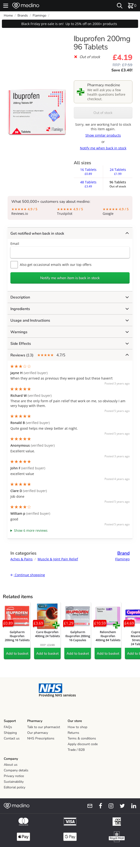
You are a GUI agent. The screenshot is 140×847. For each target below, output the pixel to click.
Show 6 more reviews (31, 530)
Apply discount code (83, 744)
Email (14, 243)
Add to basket (17, 653)
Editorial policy (14, 787)
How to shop (77, 727)
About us (11, 764)
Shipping (10, 732)
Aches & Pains (21, 559)
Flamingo (39, 15)
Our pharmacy (37, 732)
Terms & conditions (82, 738)
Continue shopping (27, 575)
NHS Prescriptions (40, 738)
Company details (16, 770)
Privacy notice (14, 776)
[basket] (132, 5)
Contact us (12, 738)
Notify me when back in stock (103, 148)
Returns (73, 732)
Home (8, 15)
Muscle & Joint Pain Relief (58, 559)
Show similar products (103, 135)
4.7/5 (69, 355)
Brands (23, 15)
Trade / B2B (76, 750)
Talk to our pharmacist (43, 727)
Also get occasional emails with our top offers (51, 264)
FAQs (8, 727)
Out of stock (103, 112)
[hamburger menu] (5, 5)
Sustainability (14, 781)
